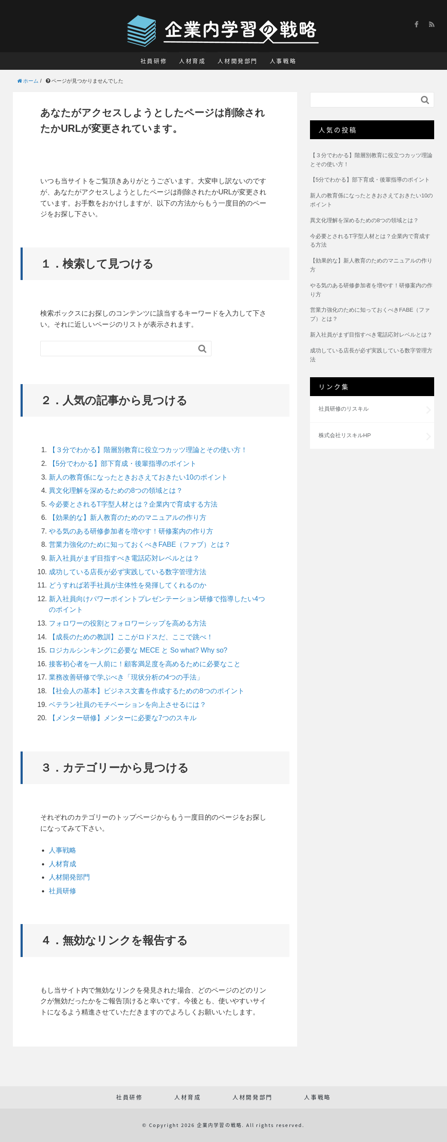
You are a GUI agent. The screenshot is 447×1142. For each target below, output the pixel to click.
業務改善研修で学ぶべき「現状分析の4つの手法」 (126, 677)
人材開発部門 (238, 61)
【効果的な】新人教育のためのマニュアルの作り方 (127, 517)
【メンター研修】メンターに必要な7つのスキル (123, 718)
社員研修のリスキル (344, 409)
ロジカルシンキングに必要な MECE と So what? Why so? (138, 650)
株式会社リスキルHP (345, 435)
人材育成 (192, 61)
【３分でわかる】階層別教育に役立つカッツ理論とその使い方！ (148, 449)
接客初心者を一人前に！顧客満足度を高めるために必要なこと (145, 664)
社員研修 (153, 61)
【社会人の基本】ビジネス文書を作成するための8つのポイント (146, 691)
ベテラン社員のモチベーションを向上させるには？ (127, 704)
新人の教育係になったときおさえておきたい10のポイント (138, 477)
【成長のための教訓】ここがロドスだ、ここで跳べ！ (131, 637)
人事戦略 (283, 61)
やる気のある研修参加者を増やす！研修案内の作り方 (131, 531)
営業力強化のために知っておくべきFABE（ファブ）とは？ (140, 544)
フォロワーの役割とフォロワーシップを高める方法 (127, 623)
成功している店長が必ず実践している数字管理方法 (127, 571)
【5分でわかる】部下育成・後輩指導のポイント (123, 463)
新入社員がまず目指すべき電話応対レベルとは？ (124, 558)
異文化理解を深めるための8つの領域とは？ (116, 490)
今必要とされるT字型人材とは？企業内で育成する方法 (133, 504)
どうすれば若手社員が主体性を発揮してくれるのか (127, 585)
